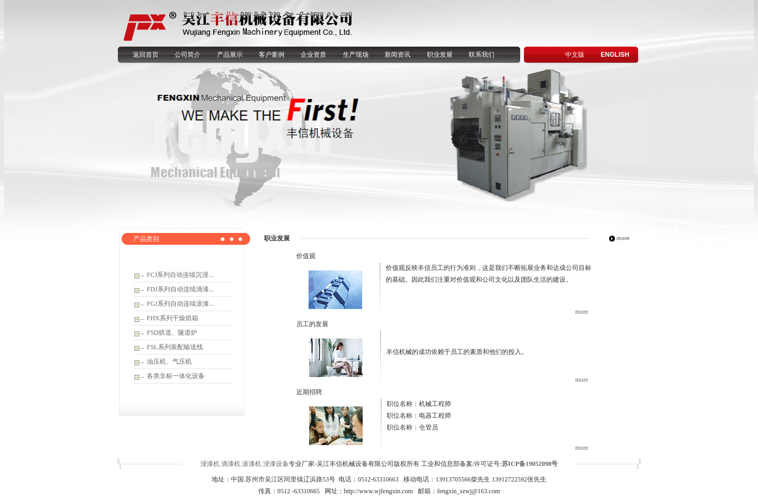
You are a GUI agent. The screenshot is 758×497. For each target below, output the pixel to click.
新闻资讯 (397, 54)
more (582, 311)
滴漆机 (231, 464)
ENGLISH (615, 54)
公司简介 (187, 54)
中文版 (574, 54)
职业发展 (440, 54)
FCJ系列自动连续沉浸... (180, 274)
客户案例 (271, 54)
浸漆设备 (276, 464)
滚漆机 (251, 464)
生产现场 (356, 54)
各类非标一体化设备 (176, 376)
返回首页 (146, 54)
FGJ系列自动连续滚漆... (180, 303)
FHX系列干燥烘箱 (172, 318)
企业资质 (313, 54)
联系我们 (481, 54)
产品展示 (230, 54)
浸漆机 (210, 464)
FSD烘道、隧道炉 (172, 332)
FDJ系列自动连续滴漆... (180, 289)
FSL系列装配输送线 (175, 347)
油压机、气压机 (169, 361)
